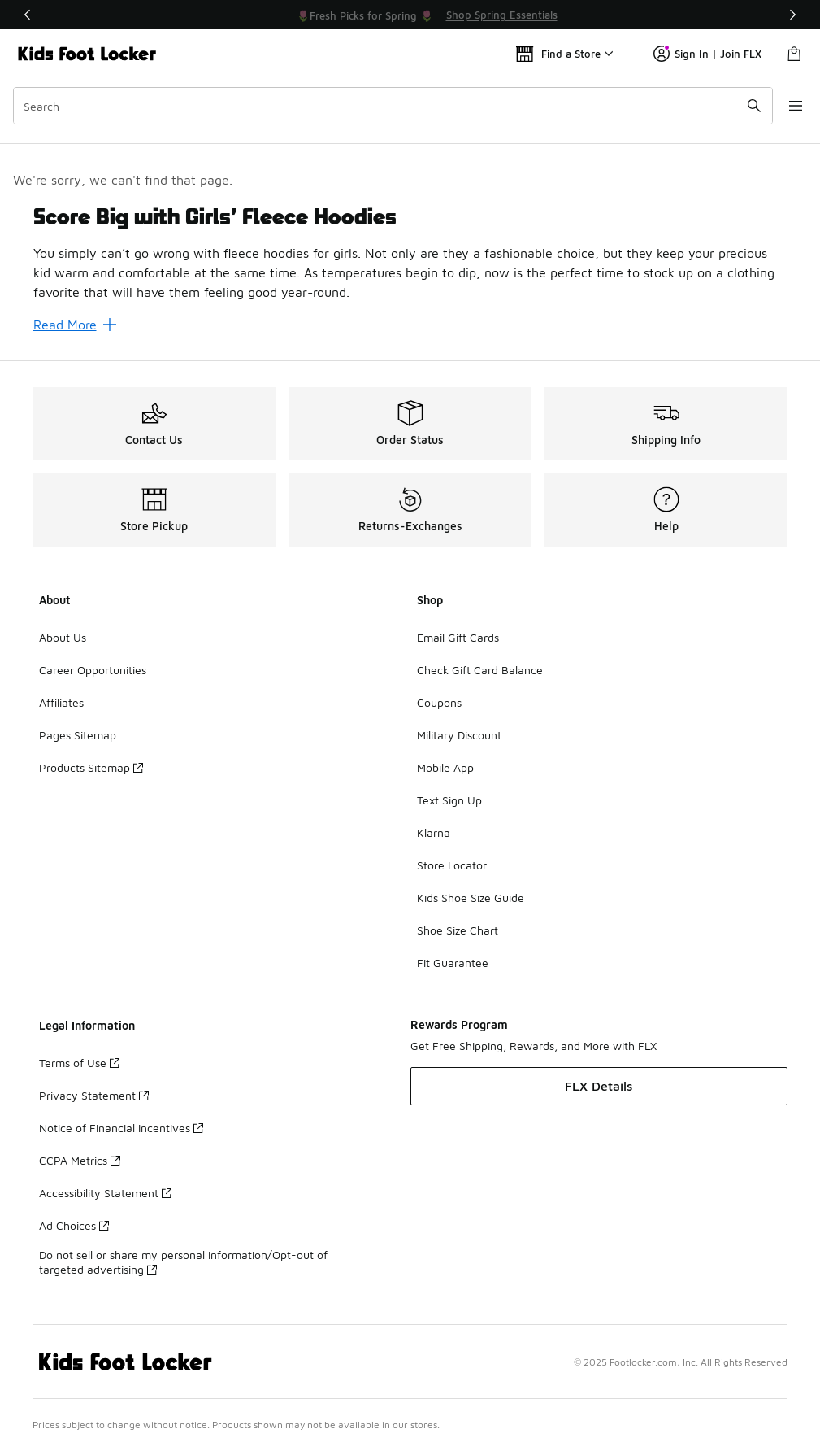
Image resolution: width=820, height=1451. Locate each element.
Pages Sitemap (77, 735)
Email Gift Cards (458, 637)
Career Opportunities (92, 670)
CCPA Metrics (79, 1160)
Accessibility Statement (105, 1193)
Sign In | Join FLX (707, 54)
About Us (62, 637)
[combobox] (387, 106)
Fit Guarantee (452, 963)
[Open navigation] (787, 105)
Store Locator (452, 865)
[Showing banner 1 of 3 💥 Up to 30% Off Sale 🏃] (410, 14)
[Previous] (28, 14)
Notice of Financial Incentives (121, 1128)
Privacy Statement (94, 1095)
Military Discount (459, 735)
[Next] (792, 14)
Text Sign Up (449, 800)
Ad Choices (74, 1225)
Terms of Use (79, 1063)
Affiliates (61, 702)
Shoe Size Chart (457, 930)
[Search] (387, 106)
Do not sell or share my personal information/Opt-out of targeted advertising (183, 1262)
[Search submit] (743, 106)
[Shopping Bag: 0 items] (794, 53)
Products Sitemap (91, 767)
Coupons (439, 702)
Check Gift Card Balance (480, 670)
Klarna (433, 832)
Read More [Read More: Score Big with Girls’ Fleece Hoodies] (74, 324)
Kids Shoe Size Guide (470, 897)
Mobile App (445, 767)
